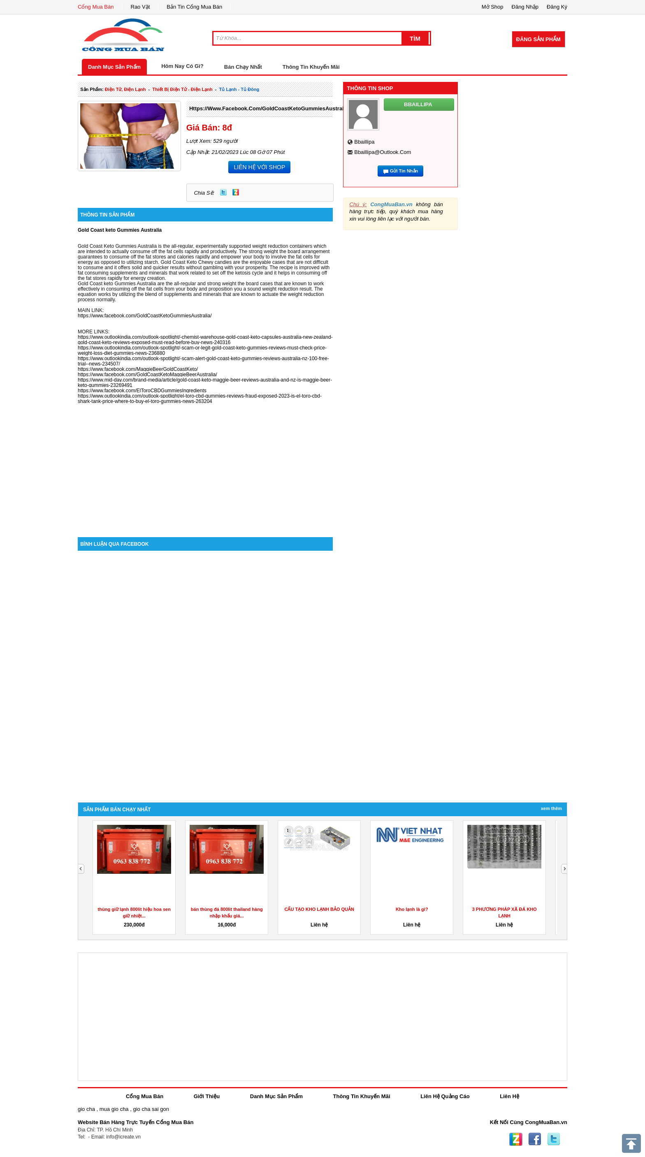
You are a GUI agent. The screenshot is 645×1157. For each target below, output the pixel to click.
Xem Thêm (551, 808)
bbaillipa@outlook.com (382, 152)
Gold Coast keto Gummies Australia (120, 230)
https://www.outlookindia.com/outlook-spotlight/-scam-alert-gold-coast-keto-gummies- (171, 358)
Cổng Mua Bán (96, 7)
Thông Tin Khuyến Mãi (311, 67)
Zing (235, 192)
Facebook (534, 1139)
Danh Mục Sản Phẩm (114, 67)
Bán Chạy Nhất (243, 67)
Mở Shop (492, 7)
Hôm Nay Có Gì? (182, 66)
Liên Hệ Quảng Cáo (444, 1096)
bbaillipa (364, 142)
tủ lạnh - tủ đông (239, 89)
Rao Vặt (140, 7)
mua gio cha (114, 1109)
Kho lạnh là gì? (412, 909)
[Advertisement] (205, 467)
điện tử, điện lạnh (125, 89)
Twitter (223, 192)
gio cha (86, 1109)
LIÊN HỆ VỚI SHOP (259, 167)
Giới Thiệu (207, 1096)
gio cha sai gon (151, 1109)
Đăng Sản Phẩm (538, 39)
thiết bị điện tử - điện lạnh (182, 89)
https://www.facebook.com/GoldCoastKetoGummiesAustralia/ (269, 108)
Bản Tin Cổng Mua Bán (194, 7)
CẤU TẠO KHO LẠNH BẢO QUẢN (319, 909)
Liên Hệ (509, 1096)
